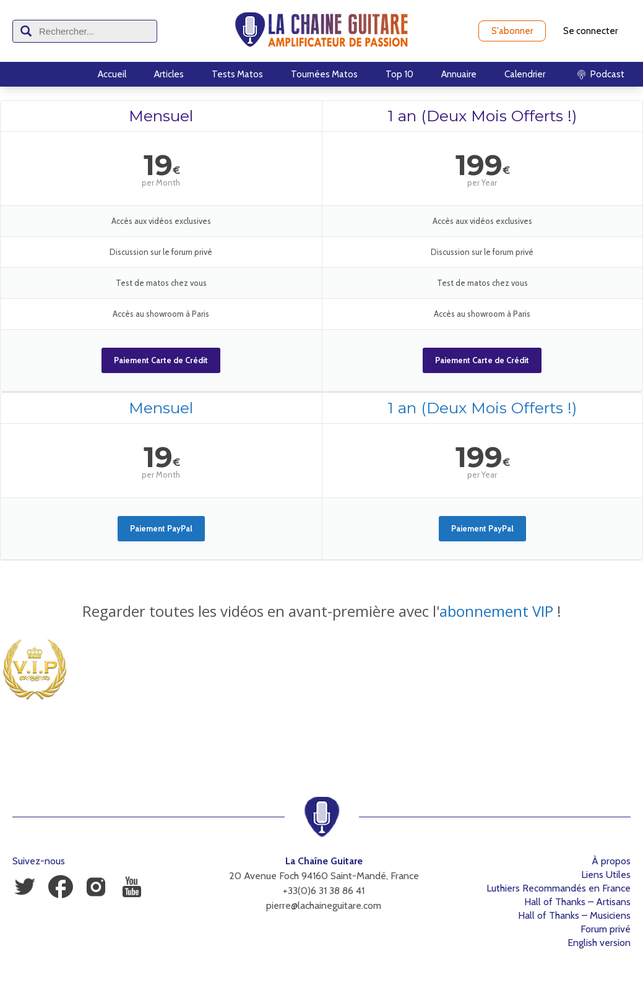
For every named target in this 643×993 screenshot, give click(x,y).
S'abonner (512, 31)
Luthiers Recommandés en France (558, 888)
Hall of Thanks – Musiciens (574, 915)
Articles (169, 74)
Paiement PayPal (161, 528)
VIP (541, 611)
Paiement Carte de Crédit (161, 360)
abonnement (484, 611)
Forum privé (605, 929)
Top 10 (399, 74)
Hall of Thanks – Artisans (577, 902)
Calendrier (524, 74)
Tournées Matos (324, 74)
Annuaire (459, 74)
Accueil (112, 74)
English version (599, 942)
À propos (611, 861)
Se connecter (590, 31)
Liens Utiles (606, 874)
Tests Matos (237, 74)
